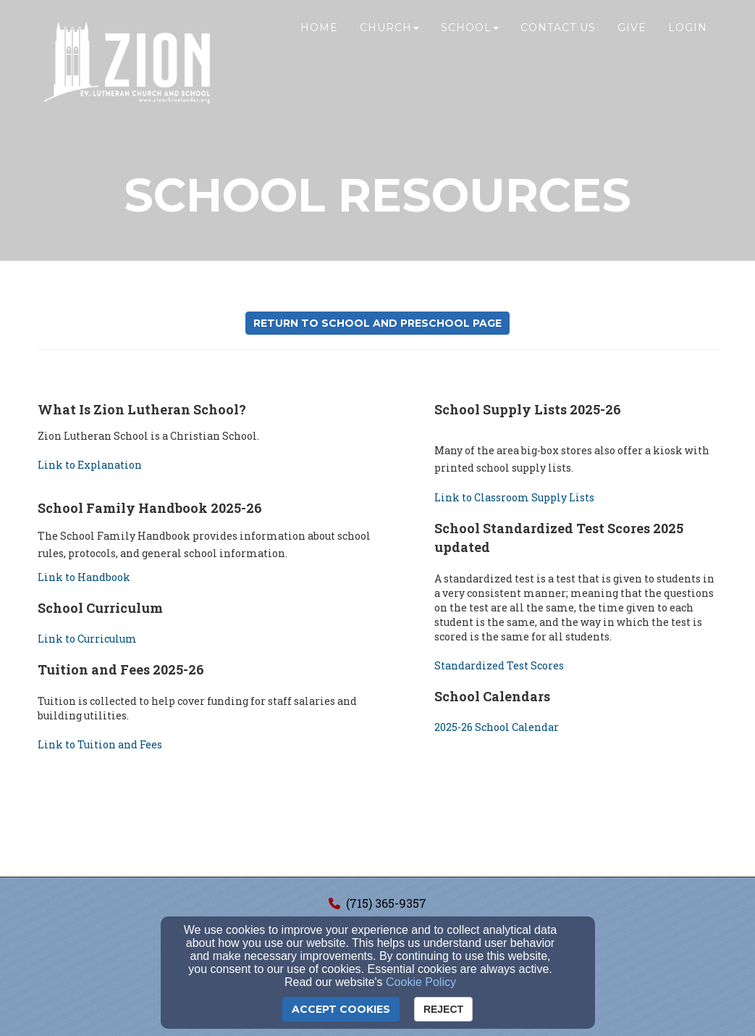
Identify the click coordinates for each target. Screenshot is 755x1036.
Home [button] (319, 41)
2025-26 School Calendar (496, 727)
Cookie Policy (421, 982)
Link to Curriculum (87, 639)
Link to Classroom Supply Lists (514, 497)
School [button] (470, 41)
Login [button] (687, 41)
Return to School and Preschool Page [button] (377, 323)
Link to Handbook (84, 577)
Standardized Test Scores (499, 665)
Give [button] (631, 41)
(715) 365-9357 (386, 903)
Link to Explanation (90, 465)
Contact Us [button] (558, 41)
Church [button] (389, 41)
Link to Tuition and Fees (100, 744)
